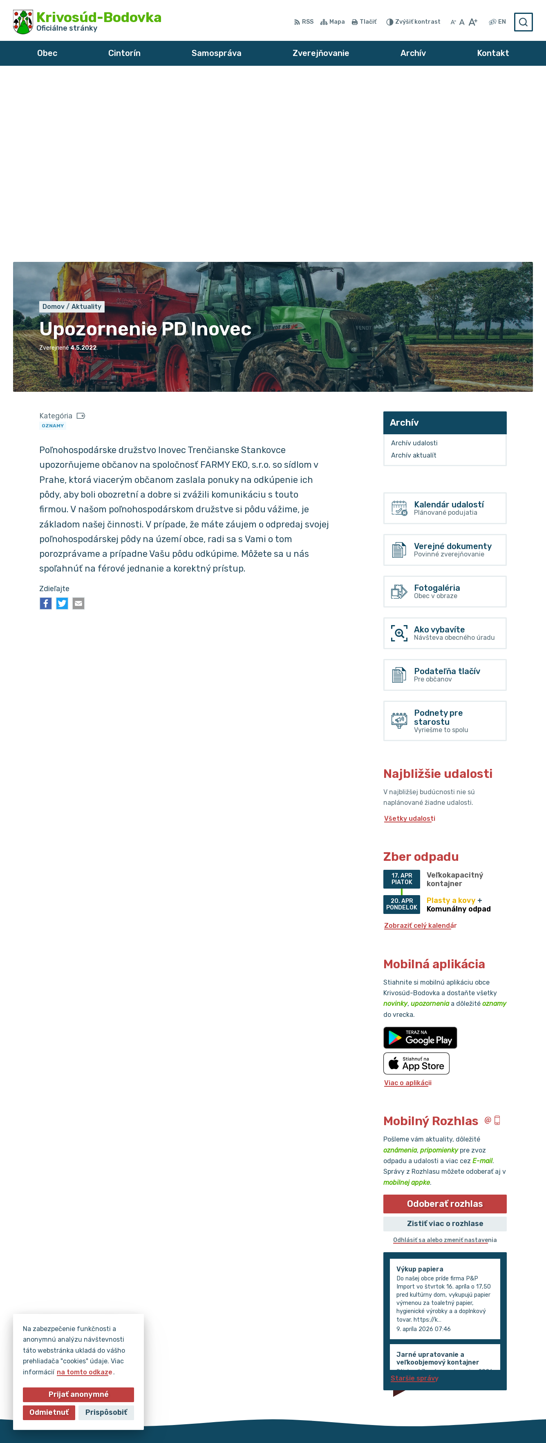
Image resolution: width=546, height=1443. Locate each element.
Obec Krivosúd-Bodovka (381, 1421)
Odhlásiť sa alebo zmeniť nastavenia (445, 1056)
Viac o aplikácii (408, 898)
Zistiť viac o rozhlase (445, 1039)
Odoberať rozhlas (445, 1019)
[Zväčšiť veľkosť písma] (472, 22)
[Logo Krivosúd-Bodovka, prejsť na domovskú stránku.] (87, 22)
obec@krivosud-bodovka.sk (487, 1376)
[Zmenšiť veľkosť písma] (453, 22)
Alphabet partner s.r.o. (245, 1421)
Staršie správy (415, 1194)
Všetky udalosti (409, 634)
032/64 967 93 (467, 1367)
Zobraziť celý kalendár (420, 742)
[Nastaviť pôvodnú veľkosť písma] (462, 22)
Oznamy (53, 241)
